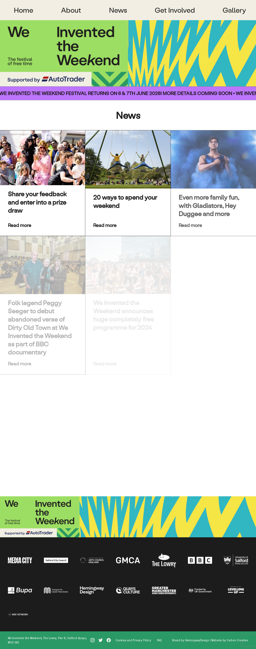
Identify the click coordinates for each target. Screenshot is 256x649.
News (118, 10)
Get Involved (175, 10)
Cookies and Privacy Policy (133, 640)
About (71, 10)
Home (23, 10)
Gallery (234, 10)
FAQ (159, 640)
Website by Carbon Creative (229, 640)
